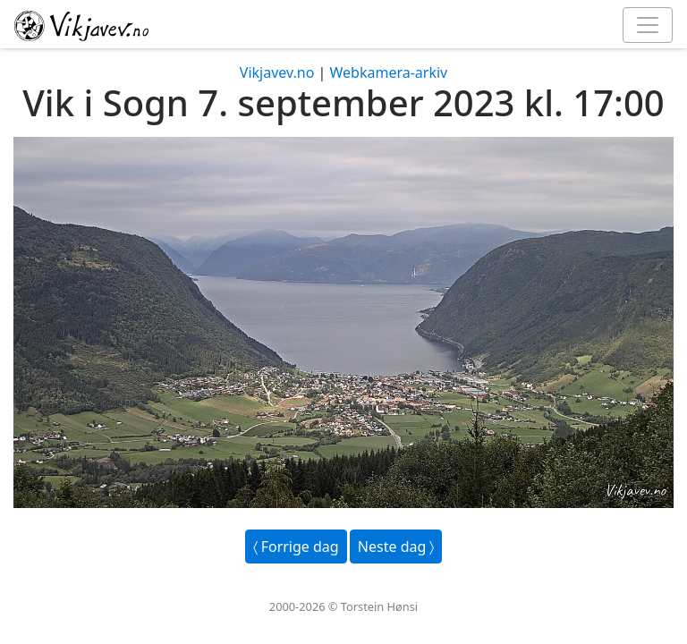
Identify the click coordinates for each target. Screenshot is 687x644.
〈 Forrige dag (296, 546)
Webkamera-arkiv (388, 72)
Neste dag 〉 (396, 546)
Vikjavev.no (277, 72)
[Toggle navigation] (648, 25)
